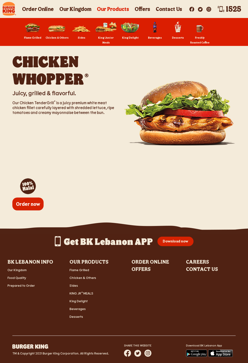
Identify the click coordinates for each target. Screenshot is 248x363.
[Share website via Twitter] (137, 353)
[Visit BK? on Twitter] (200, 8)
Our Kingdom (17, 270)
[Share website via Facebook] (127, 353)
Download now (175, 241)
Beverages (78, 309)
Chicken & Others (83, 278)
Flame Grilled (79, 270)
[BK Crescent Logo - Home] (9, 9)
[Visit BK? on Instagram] (208, 8)
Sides (74, 285)
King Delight (79, 301)
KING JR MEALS (81, 293)
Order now (28, 204)
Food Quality (17, 278)
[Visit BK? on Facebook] (192, 8)
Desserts (76, 316)
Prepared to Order (21, 285)
